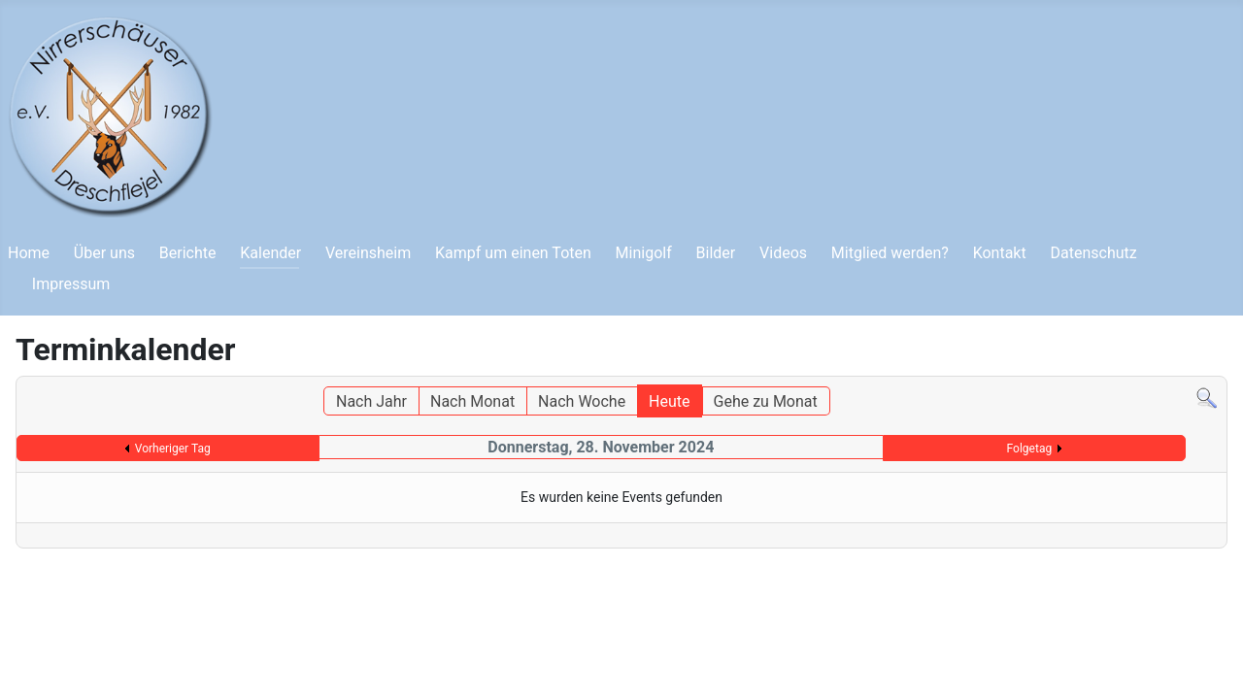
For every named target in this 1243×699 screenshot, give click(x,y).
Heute (669, 401)
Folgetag (1030, 448)
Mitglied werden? (890, 253)
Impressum (71, 284)
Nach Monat (472, 401)
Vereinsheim (368, 253)
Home (29, 253)
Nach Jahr (371, 401)
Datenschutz (1094, 253)
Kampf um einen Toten (513, 253)
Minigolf (644, 253)
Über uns (104, 253)
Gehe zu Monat (766, 401)
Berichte (188, 253)
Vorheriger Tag (173, 448)
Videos (783, 253)
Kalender (270, 253)
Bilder (716, 253)
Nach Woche (581, 401)
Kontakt (999, 253)
